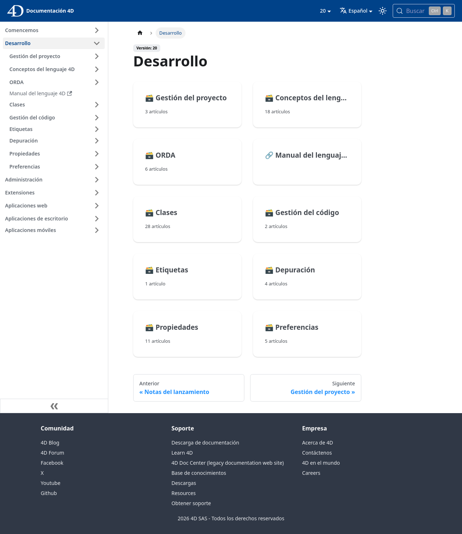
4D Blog (50, 442)
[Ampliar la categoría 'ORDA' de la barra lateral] (97, 82)
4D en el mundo (321, 462)
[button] (56, 129)
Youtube (51, 483)
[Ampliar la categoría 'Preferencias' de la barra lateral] (97, 166)
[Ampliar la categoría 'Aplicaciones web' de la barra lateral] (97, 205)
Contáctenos (317, 452)
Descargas (183, 483)
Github (49, 493)
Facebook (52, 462)
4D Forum (52, 452)
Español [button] (353, 10)
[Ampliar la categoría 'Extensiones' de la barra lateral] (97, 192)
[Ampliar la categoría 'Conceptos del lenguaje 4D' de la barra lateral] (97, 69)
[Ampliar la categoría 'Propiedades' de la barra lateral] (97, 153)
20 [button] (323, 10)
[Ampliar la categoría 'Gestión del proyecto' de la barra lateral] (97, 56)
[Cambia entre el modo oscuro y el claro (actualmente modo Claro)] (382, 11)
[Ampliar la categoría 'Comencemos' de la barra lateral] (97, 30)
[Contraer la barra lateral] (54, 406)
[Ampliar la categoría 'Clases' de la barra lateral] (97, 104)
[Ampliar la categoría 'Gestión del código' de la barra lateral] (97, 117)
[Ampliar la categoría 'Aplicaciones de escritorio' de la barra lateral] (97, 218)
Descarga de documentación (205, 442)
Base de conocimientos (198, 472)
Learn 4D (182, 452)
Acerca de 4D (317, 442)
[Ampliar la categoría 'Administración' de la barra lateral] (97, 179)
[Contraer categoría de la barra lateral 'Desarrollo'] (97, 43)
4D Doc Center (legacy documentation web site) (227, 462)
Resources (183, 493)
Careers (311, 472)
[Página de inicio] (140, 33)
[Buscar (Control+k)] (424, 11)
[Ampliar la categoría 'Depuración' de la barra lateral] (97, 140)
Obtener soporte (191, 503)
